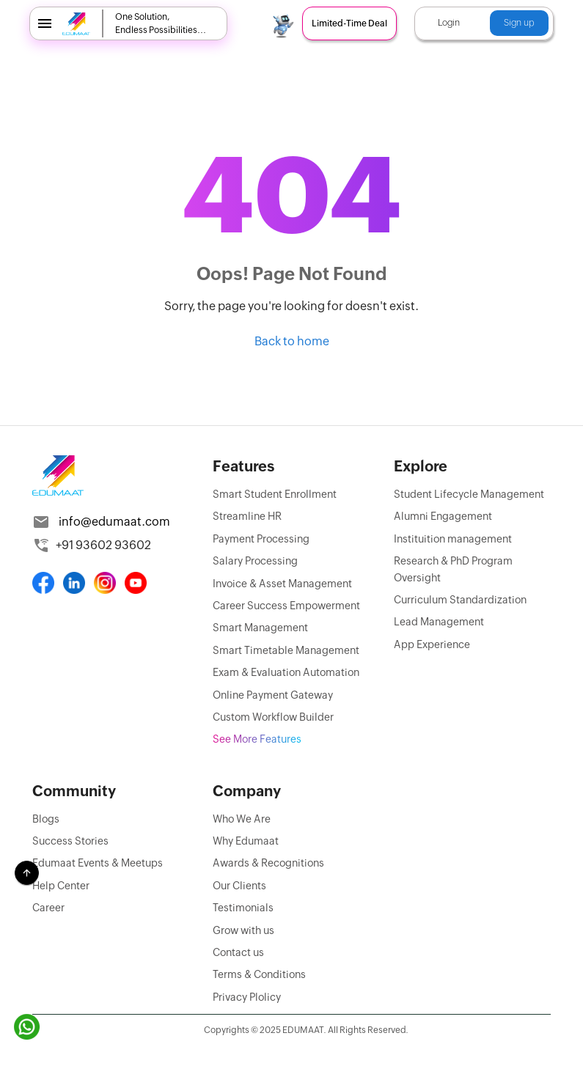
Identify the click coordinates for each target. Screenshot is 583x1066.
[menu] (44, 23)
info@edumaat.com (114, 522)
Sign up (519, 23)
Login (449, 23)
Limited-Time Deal (349, 23)
